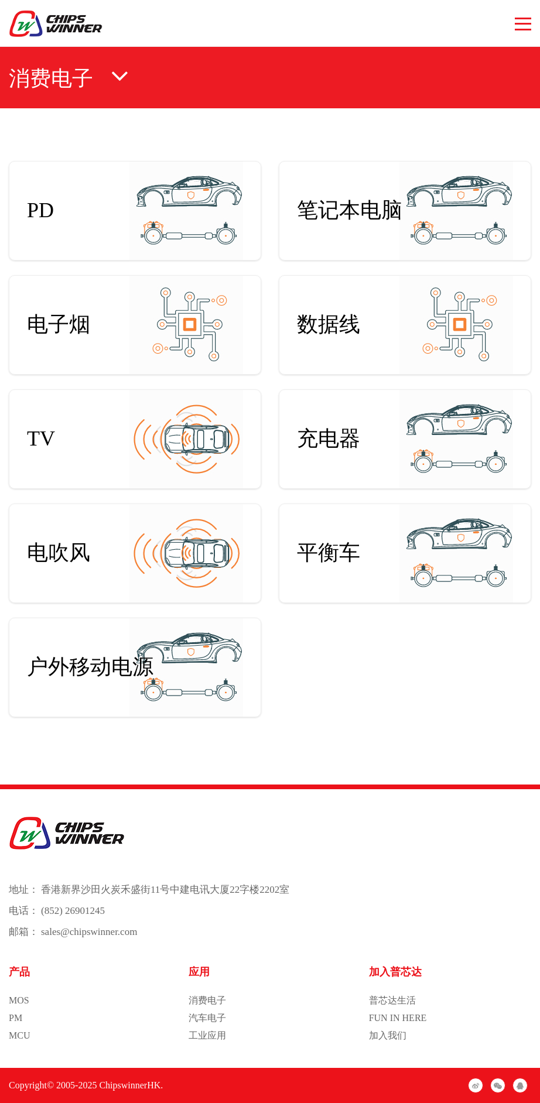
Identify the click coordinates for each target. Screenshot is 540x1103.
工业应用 (207, 1035)
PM (15, 1018)
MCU (19, 1035)
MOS (19, 1000)
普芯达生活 (392, 1000)
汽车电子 (207, 1018)
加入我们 (387, 1035)
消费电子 (207, 1000)
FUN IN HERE (398, 1018)
